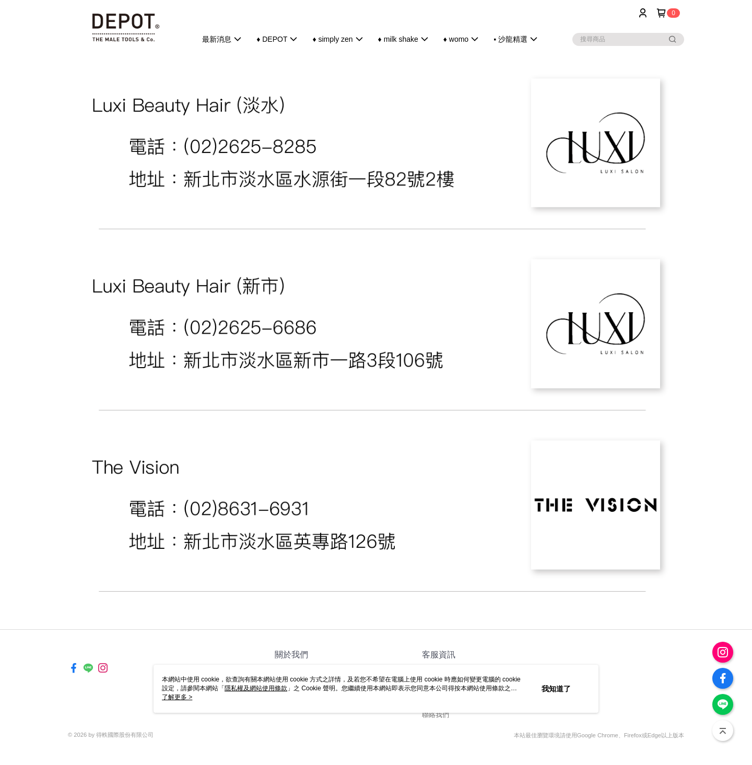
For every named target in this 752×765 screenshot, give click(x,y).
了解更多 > (177, 697)
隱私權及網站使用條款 (256, 688)
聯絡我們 (435, 715)
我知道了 (556, 689)
